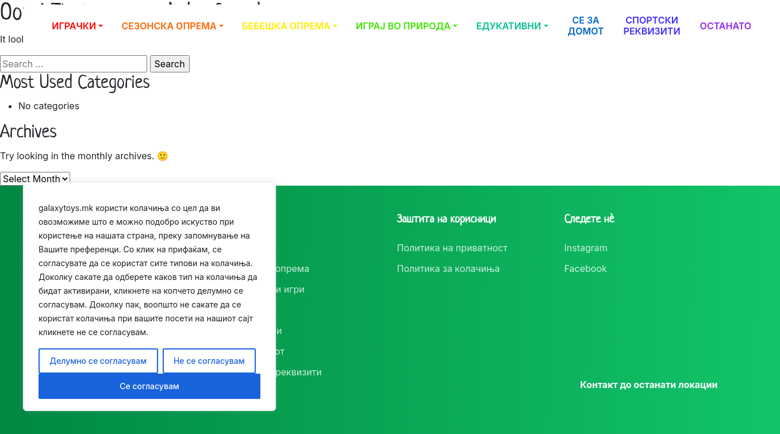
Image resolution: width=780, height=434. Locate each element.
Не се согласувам (209, 361)
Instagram (586, 248)
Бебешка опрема (286, 26)
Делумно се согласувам (98, 361)
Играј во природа (403, 26)
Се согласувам (149, 386)
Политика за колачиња (448, 268)
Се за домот (586, 25)
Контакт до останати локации (648, 384)
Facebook (585, 268)
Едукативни (509, 26)
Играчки (74, 26)
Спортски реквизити (652, 25)
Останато (725, 26)
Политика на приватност (452, 248)
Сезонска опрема (169, 26)
